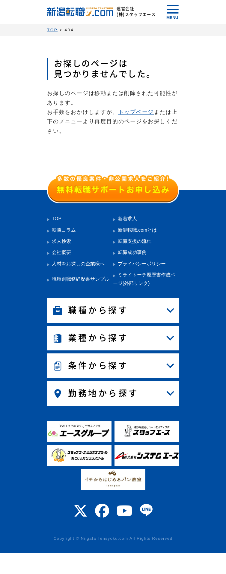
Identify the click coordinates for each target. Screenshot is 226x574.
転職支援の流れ (134, 241)
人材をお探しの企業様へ (78, 263)
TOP (56, 218)
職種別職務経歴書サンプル (80, 279)
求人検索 (61, 241)
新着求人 (127, 218)
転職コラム (64, 230)
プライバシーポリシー (142, 263)
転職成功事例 (132, 252)
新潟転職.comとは (137, 230)
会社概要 (61, 252)
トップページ (136, 112)
